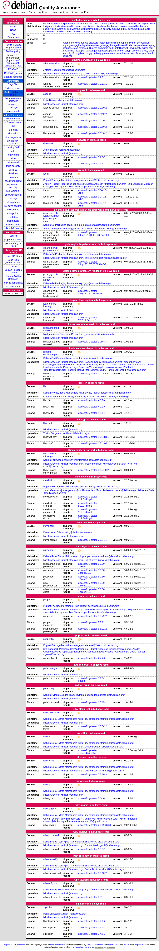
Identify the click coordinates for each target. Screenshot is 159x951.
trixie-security (13, 166)
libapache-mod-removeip (76, 48)
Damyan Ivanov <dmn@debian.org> (104, 362)
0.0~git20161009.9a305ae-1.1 (93, 235)
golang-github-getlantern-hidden (116, 45)
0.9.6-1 (101, 157)
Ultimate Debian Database (13, 277)
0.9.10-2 (102, 873)
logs (19, 65)
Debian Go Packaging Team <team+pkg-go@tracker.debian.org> (77, 254)
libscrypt (123, 48)
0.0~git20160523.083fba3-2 (92, 264)
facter (102, 42)
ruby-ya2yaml (146, 53)
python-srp (137, 50)
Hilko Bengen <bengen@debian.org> (62, 100)
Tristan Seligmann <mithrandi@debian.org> (66, 433)
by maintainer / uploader (13, 99)
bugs (19, 239)
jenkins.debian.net (13, 282)
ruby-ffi (70, 53)
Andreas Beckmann (94, 945)
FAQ (13, 33)
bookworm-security (13, 186)
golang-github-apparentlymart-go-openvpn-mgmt (51, 217)
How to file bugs (13, 45)
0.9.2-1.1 (102, 540)
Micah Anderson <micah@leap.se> (61, 310)
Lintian (13, 266)
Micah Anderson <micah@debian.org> (63, 73)
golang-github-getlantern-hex (84, 45)
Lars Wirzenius (56, 945)
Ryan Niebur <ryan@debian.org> (129, 364)
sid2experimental (13, 122)
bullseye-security (13, 206)
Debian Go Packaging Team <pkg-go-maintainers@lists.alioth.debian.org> (82, 225)
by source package (13, 106)
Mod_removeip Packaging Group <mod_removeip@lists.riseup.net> (78, 334)
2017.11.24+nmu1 (87, 320)
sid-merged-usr (13, 137)
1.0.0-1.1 (102, 726)
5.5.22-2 (102, 616)
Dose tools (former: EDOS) (13, 261)
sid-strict (13, 130)
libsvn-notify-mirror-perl (141, 48)
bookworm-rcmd (13, 181)
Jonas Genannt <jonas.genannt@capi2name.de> (69, 490)
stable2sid (13, 217)
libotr (116, 48)
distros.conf (13, 63)
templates (16, 47)
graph (17, 111)
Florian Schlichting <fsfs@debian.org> (126, 370)
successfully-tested (87, 77)
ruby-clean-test (51, 712)
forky (13, 151)
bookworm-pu (13, 191)
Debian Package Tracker (13, 271)
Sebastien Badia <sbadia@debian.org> (107, 651)
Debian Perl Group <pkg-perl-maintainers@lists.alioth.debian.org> (77, 358)
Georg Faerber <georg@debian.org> (62, 818)
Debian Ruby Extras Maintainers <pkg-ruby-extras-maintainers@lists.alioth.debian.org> (88, 556)
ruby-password (115, 53)
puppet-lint (110, 50)
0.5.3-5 (101, 849)
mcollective (68, 50)
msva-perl (80, 50)
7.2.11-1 (102, 77)
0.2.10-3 (102, 774)
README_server (13, 73)
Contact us (13, 37)
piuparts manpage (13, 77)
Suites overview (13, 88)
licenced (21, 945)
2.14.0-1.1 (103, 798)
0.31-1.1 (102, 897)
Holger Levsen (113, 945)
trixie (13, 158)
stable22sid (13, 221)
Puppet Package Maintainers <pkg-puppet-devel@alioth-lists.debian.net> (81, 606)
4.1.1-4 (101, 400)
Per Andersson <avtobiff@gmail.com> (87, 821)
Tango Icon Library (82, 947)
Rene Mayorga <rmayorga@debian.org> (89, 364)
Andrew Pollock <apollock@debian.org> (64, 184)
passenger (91, 50)
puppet (101, 50)
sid (13, 126)
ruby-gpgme (100, 53)
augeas (84, 42)
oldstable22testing (13, 228)
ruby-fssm (80, 53)
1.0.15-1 (102, 702)
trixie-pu (13, 170)
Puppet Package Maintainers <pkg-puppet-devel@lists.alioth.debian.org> (81, 180)
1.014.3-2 (103, 373)
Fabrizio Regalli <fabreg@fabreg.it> (86, 370)
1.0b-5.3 (102, 341)
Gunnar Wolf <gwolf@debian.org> (101, 818)
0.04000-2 (103, 470)
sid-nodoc (13, 133)
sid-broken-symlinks (13, 142)
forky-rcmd (13, 155)
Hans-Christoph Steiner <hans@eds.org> (64, 913)
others (126, 945)
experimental (13, 118)
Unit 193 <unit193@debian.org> (101, 73)
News (13, 30)
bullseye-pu (13, 209)
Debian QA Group (13, 256)
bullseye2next (13, 213)
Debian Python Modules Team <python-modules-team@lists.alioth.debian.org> (84, 695)
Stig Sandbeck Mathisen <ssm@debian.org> (66, 649)
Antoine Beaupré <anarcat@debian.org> (64, 70)
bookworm (13, 177)
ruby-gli (90, 53)
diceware (93, 42)
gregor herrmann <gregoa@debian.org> (105, 463)
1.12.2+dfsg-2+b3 (87, 753)
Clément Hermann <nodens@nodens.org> (65, 396)
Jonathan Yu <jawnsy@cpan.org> (96, 367)
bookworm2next (13, 195)
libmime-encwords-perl (101, 48)
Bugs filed (13, 84)
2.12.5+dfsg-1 (85, 499)
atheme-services (71, 42)
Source (13, 236)
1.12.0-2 (102, 107)
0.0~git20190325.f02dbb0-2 (92, 293)
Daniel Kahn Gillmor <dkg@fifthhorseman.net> (67, 532)
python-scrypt (124, 50)
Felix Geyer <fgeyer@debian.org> (102, 560)
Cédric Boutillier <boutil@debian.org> (104, 770)
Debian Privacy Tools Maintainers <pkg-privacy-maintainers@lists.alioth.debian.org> (87, 392)
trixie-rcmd (13, 162)
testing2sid (13, 147)
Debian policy (13, 51)
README (13, 69)
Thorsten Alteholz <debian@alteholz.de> (106, 258)
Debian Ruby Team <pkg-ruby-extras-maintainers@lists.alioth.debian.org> (81, 841)
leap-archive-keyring (144, 45)
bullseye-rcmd (13, 202)
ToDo (13, 246)
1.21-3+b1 (103, 437)
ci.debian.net (13, 286)
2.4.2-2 (101, 658)
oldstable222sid (13, 224)
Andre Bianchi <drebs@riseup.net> (61, 150)
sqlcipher (67, 56)
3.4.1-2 (101, 921)
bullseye (13, 198)
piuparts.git (139, 945)
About (13, 26)
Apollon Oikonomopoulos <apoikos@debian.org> (90, 186)
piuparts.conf (13, 60)
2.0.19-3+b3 (104, 825)
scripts (8, 65)
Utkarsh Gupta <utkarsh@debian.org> (105, 746)
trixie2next (13, 173)
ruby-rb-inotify (131, 53)
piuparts (7, 945)
